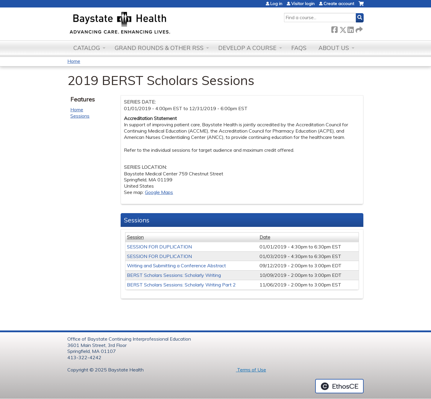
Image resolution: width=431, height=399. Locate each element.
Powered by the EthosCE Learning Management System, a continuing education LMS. (339, 386)
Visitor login (303, 3)
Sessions (79, 116)
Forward (359, 28)
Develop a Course (247, 47)
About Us (333, 47)
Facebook (334, 28)
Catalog (86, 47)
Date (264, 237)
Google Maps (159, 192)
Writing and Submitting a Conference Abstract (176, 265)
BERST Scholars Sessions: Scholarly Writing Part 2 (181, 285)
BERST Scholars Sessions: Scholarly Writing (174, 275)
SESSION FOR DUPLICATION (159, 247)
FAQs (298, 47)
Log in (276, 3)
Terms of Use (251, 370)
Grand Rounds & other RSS (159, 47)
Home (73, 61)
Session (135, 237)
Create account (339, 3)
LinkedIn (350, 28)
